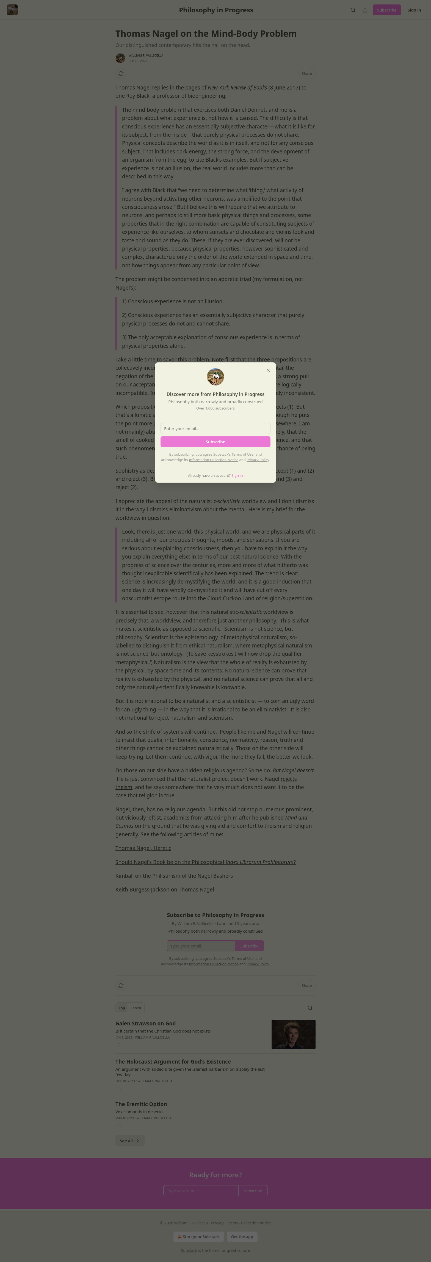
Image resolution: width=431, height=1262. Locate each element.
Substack (189, 1250)
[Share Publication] (365, 9)
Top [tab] (122, 1007)
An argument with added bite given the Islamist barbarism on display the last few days (190, 1071)
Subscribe (387, 10)
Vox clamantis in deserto (139, 1111)
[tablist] (130, 1007)
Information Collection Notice (213, 459)
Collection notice (256, 1222)
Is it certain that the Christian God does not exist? (163, 1031)
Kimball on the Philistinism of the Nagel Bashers (174, 875)
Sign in (414, 10)
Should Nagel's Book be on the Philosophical (170, 862)
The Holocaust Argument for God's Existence (173, 1061)
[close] (268, 370)
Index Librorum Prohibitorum (259, 862)
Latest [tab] (136, 1007)
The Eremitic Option (141, 1104)
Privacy (217, 1222)
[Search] (352, 9)
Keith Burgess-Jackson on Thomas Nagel (164, 889)
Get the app (242, 1236)
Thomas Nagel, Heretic (143, 848)
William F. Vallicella (146, 55)
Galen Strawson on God (145, 1023)
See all (130, 1140)
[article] (215, 1034)
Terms (232, 1222)
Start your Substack (198, 1237)
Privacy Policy (258, 459)
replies (160, 87)
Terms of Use (243, 454)
